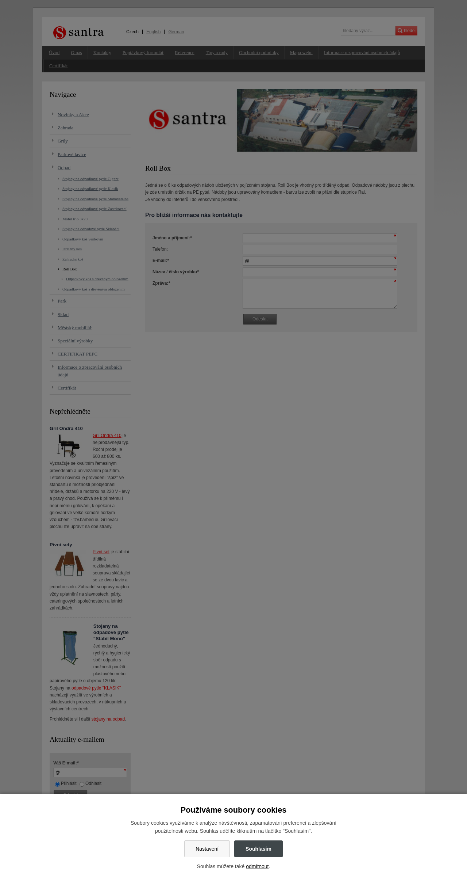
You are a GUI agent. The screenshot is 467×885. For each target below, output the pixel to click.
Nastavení (207, 849)
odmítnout (257, 866)
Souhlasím (258, 849)
